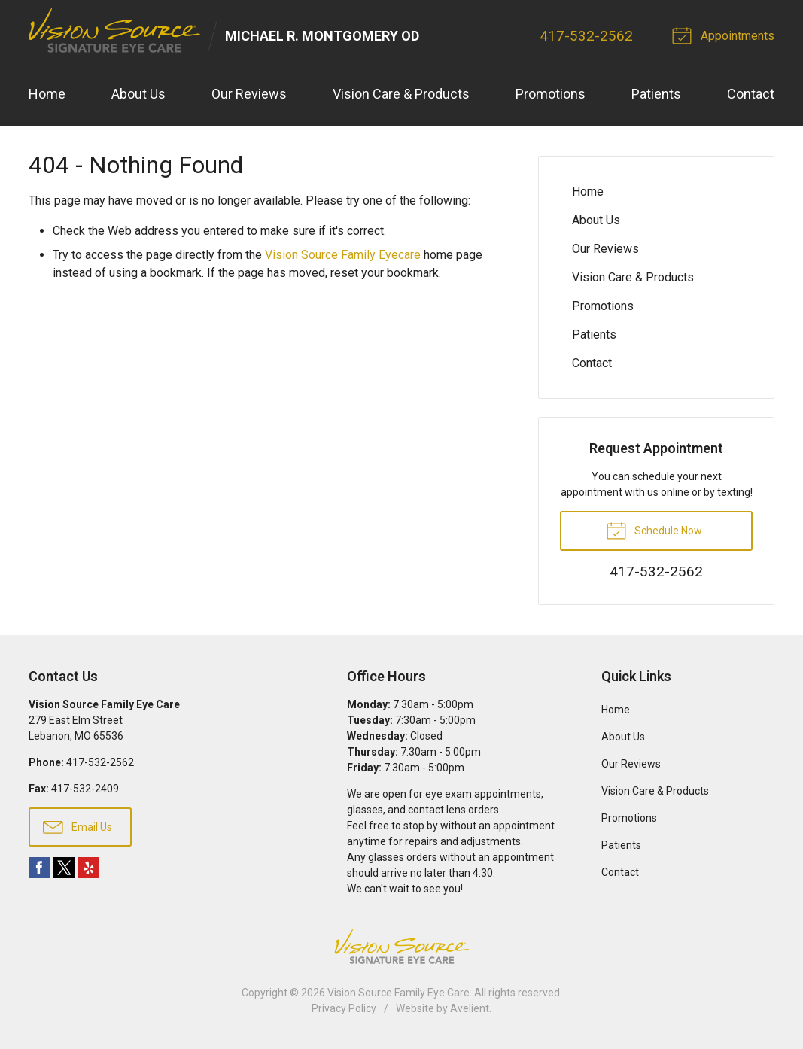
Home (47, 94)
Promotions (551, 94)
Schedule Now (654, 529)
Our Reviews (249, 94)
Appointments (726, 34)
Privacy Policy (344, 1009)
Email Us (77, 826)
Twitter (64, 868)
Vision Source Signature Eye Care (402, 947)
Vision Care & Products (401, 94)
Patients (656, 94)
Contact (750, 94)
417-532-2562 (587, 35)
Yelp (88, 868)
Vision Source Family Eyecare (343, 255)
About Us (138, 94)
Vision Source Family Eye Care (398, 993)
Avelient (469, 1009)
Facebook (39, 868)
